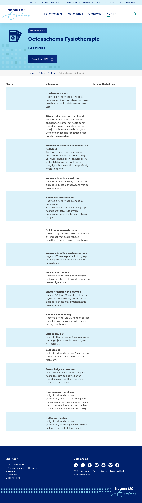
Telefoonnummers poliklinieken (23, 468)
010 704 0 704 (14, 478)
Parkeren (12, 471)
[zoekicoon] (135, 13)
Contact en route (16, 465)
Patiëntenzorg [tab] (53, 13)
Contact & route (72, 2)
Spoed (45, 2)
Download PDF (40, 59)
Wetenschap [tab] (75, 13)
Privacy (95, 471)
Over (112, 2)
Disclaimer (85, 471)
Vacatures (12, 475)
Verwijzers (56, 2)
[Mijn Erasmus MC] (128, 14)
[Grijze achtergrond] (121, 14)
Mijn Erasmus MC (127, 2)
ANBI (76, 471)
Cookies (104, 471)
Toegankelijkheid (117, 471)
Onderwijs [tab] (94, 13)
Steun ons (102, 2)
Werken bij (88, 2)
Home (33, 2)
